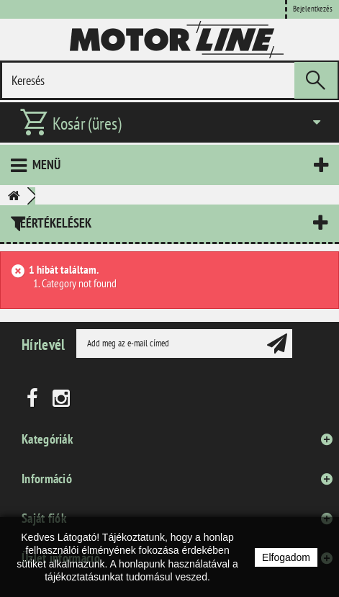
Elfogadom (286, 557)
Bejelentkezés (313, 9)
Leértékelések (52, 223)
